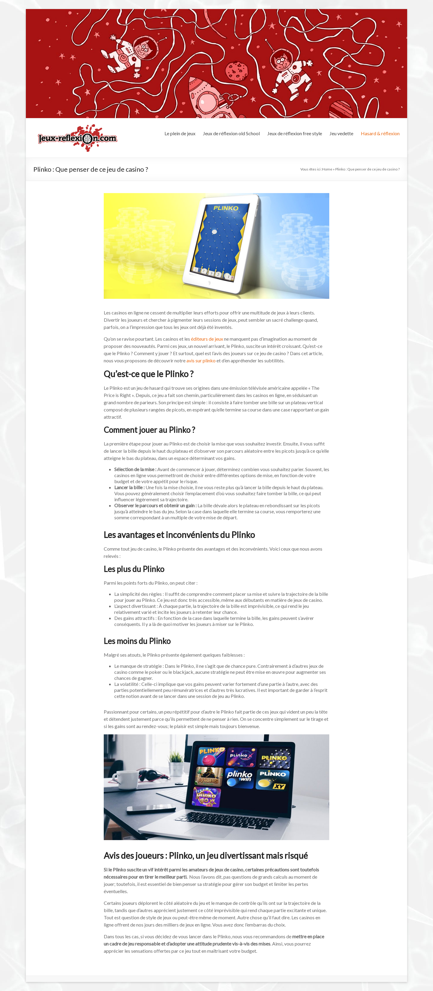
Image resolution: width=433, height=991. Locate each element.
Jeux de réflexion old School (231, 133)
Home (327, 169)
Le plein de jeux (179, 133)
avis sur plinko (201, 360)
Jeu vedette (341, 133)
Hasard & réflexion (380, 133)
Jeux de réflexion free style (294, 133)
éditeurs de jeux (207, 339)
